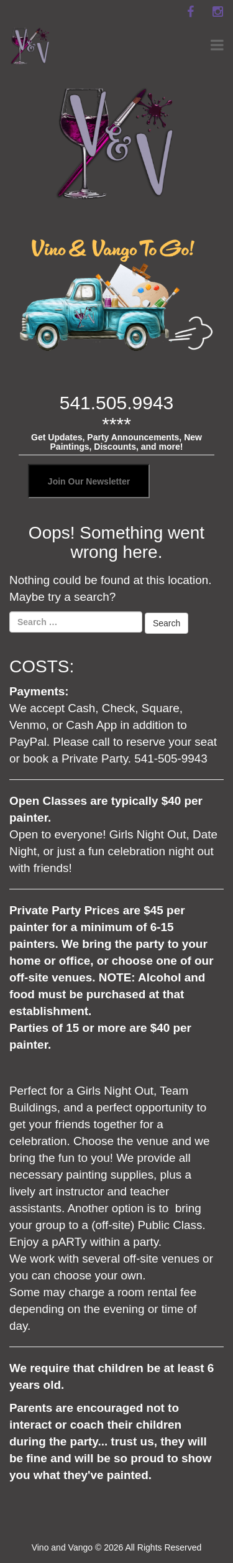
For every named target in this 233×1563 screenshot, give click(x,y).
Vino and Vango (62, 1547)
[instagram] (217, 12)
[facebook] (190, 12)
